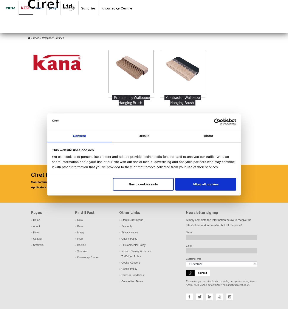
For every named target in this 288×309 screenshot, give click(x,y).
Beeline (81, 245)
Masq (80, 232)
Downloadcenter (187, 3)
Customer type (193, 259)
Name (189, 232)
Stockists (38, 245)
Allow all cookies (206, 184)
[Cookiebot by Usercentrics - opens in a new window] (217, 121)
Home (125, 3)
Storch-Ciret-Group (132, 220)
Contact (158, 3)
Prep (80, 238)
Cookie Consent (130, 262)
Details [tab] (144, 136)
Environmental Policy (133, 245)
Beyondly (126, 226)
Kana (80, 226)
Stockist (171, 3)
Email (190, 245)
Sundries (146, 27)
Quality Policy (129, 238)
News (146, 3)
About (136, 3)
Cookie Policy (129, 268)
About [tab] (208, 136)
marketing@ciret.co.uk (237, 285)
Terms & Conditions (132, 275)
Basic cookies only (143, 184)
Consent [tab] (79, 136)
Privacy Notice (129, 232)
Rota (80, 220)
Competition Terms (132, 281)
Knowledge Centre (175, 27)
